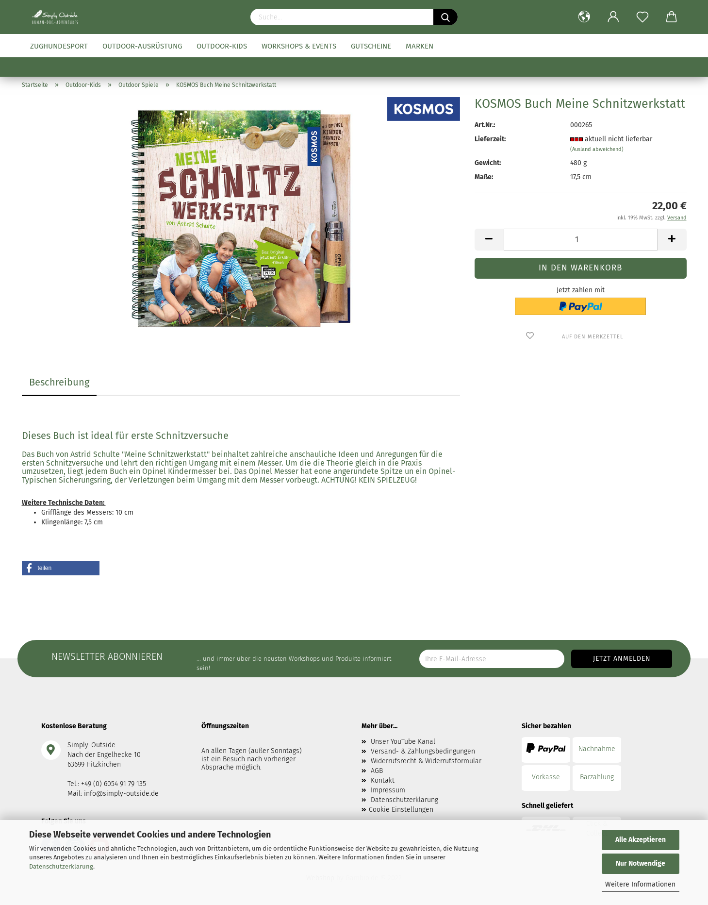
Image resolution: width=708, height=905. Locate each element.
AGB (377, 771)
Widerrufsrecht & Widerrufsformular (426, 761)
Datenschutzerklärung (61, 866)
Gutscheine (371, 46)
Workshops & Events (299, 46)
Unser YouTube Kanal (403, 741)
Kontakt (383, 780)
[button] (60, 568)
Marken (419, 46)
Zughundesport (59, 46)
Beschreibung (59, 382)
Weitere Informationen (640, 884)
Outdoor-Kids (222, 46)
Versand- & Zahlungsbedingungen (423, 751)
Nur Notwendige (640, 863)
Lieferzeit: (490, 139)
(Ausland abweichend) (597, 149)
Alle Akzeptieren (640, 840)
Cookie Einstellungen (401, 809)
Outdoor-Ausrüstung (142, 46)
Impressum (388, 790)
